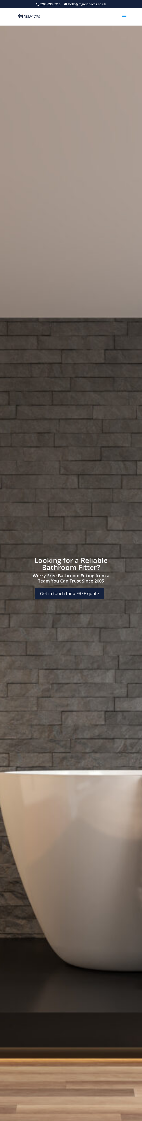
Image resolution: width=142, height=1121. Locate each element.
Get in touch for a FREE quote (69, 593)
